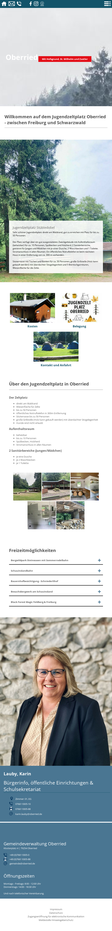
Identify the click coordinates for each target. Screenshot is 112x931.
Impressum (56, 909)
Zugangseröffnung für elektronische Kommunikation (56, 916)
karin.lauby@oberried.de (28, 814)
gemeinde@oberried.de (22, 863)
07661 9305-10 (23, 804)
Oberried (22, 57)
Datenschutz (56, 912)
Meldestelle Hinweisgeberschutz (56, 920)
